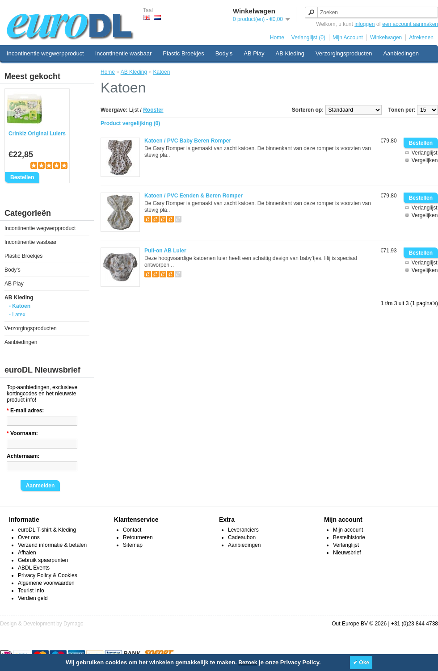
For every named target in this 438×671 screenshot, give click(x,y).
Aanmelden (40, 485)
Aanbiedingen (401, 53)
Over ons (29, 537)
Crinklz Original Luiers (37, 133)
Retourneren (138, 537)
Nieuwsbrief (347, 552)
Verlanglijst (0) (308, 37)
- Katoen (19, 306)
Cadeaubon (242, 537)
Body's (224, 53)
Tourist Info (31, 590)
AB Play (254, 53)
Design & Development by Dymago (42, 624)
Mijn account (348, 530)
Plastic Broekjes (183, 53)
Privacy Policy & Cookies (47, 575)
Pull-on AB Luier (165, 250)
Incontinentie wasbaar (123, 53)
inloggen (364, 24)
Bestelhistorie (349, 537)
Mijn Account (348, 37)
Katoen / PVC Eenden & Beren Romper (193, 196)
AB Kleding (290, 53)
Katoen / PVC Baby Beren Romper (187, 141)
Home (277, 37)
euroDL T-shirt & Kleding (47, 530)
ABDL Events (34, 568)
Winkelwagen (386, 37)
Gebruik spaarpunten (43, 560)
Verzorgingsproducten (344, 53)
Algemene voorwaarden (46, 583)
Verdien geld (33, 598)
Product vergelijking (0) (130, 123)
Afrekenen (421, 37)
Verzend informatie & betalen (52, 545)
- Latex (17, 314)
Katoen (161, 72)
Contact (132, 530)
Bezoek (247, 662)
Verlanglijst (425, 153)
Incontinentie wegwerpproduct (45, 53)
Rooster (153, 110)
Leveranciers (243, 530)
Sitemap (133, 545)
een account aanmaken (410, 24)
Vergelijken (425, 160)
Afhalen (27, 552)
